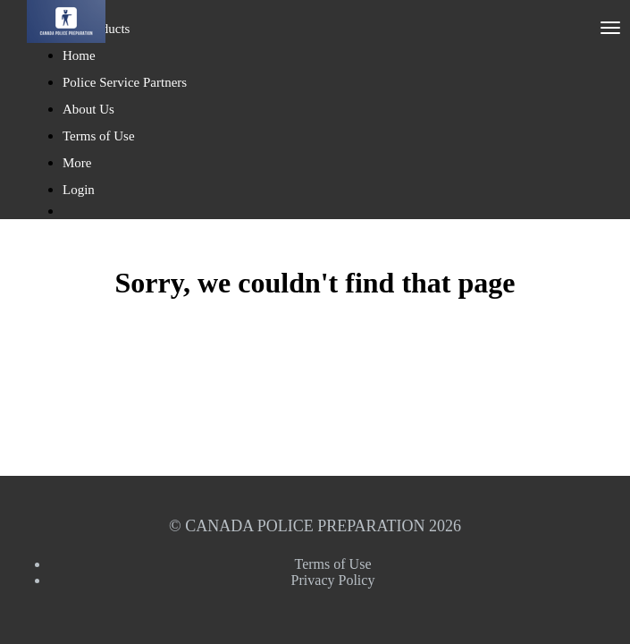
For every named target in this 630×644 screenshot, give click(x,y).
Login (79, 189)
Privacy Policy (333, 580)
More (79, 163)
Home (79, 55)
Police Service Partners (125, 82)
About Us (88, 109)
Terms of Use (99, 136)
